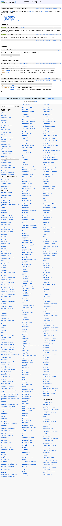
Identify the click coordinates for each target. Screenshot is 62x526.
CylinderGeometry (5, 431)
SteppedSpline (46, 280)
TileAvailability (47, 310)
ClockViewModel (46, 415)
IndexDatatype (25, 296)
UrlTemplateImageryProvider (50, 351)
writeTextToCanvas (47, 397)
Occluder (24, 434)
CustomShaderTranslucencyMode (8, 429)
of (22, 436)
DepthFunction (4, 455)
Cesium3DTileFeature (6, 281)
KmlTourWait (25, 335)
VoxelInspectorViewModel (49, 471)
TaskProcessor (46, 297)
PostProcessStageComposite (49, 168)
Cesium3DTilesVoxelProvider (8, 295)
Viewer (44, 460)
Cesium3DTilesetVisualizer (7, 288)
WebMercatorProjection (48, 392)
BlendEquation (4, 237)
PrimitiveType (46, 177)
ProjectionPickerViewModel (49, 446)
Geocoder (45, 424)
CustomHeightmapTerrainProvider (9, 424)
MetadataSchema (26, 399)
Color (2, 333)
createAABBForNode (5, 384)
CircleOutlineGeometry (6, 307)
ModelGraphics (25, 414)
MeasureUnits (4, 142)
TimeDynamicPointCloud (48, 322)
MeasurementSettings (6, 140)
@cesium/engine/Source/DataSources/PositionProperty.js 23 (48, 8)
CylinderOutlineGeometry (7, 436)
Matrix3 (24, 380)
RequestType (46, 223)
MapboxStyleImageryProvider (29, 364)
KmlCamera (24, 325)
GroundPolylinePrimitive (28, 246)
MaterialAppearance (27, 371)
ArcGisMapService (5, 203)
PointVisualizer (47, 124)
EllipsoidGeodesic (26, 115)
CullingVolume (4, 419)
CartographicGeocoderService (8, 273)
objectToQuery (25, 429)
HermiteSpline (25, 262)
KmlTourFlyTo (25, 333)
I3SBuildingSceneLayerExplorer (50, 432)
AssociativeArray (5, 209)
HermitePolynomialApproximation (30, 260)
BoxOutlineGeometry (6, 254)
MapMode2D (24, 366)
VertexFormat (46, 358)
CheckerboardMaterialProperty (8, 302)
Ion (23, 304)
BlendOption (4, 242)
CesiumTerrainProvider (6, 297)
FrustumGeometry (26, 165)
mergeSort (24, 383)
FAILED (23, 154)
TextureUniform (46, 307)
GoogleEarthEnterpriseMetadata (30, 226)
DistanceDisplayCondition (7, 467)
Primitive (45, 173)
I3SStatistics (25, 277)
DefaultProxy (4, 451)
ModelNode (24, 416)
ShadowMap (45, 249)
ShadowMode (45, 250)
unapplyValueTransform (48, 344)
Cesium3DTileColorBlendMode (8, 278)
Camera (2, 261)
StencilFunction (47, 276)
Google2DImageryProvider (28, 220)
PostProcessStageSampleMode (50, 172)
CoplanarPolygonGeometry (7, 368)
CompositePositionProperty (9, 17)
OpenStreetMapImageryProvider (29, 439)
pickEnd (24, 470)
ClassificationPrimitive (7, 309)
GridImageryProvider (27, 239)
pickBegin (24, 467)
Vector (2, 185)
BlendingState (4, 240)
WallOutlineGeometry (48, 384)
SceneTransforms (47, 238)
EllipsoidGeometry (26, 117)
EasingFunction (26, 105)
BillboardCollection (6, 223)
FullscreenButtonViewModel (49, 422)
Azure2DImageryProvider (7, 218)
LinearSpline (25, 354)
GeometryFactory (26, 185)
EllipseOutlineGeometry (28, 112)
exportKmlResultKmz (27, 149)
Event (23, 27)
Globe (23, 214)
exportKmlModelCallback (28, 146)
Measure (3, 135)
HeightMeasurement (5, 130)
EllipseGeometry (26, 106)
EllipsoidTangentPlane (27, 127)
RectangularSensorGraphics (7, 173)
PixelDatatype (25, 475)
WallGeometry (46, 379)
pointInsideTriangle (48, 118)
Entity (23, 130)
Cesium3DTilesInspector (49, 408)
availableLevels (5, 213)
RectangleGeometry (47, 202)
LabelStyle (24, 342)
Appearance (3, 198)
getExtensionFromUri (27, 201)
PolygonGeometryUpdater (49, 127)
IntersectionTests (26, 301)
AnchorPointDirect (5, 194)
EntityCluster (25, 132)
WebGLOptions (46, 387)
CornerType (3, 373)
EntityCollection (26, 134)
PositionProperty (47, 161)
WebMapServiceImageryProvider (50, 389)
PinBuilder (24, 474)
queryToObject (46, 196)
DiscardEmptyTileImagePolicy (8, 463)
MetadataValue (25, 402)
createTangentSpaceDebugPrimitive (9, 405)
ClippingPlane (4, 316)
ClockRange (3, 324)
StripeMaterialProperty (49, 285)
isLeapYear (24, 315)
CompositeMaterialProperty (7, 348)
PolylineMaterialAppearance (50, 149)
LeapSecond (24, 347)
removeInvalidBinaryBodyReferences (52, 214)
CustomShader (4, 426)
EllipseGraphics (26, 110)
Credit (2, 412)
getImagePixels (26, 208)
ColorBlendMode (5, 334)
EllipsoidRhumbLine (27, 124)
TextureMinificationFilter (49, 305)
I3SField (24, 270)
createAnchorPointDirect (7, 385)
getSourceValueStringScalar (29, 211)
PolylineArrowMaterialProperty (50, 136)
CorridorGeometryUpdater (7, 379)
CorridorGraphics (5, 380)
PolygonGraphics (47, 129)
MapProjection (25, 368)
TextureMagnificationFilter (50, 304)
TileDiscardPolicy (47, 314)
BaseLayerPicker (47, 405)
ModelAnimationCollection (28, 409)
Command (45, 417)
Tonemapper (45, 334)
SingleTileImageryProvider (49, 257)
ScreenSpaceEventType (48, 245)
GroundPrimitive (26, 248)
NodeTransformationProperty (29, 428)
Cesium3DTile (4, 276)
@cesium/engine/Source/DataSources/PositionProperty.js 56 (48, 40)
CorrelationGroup (5, 375)
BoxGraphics (4, 252)
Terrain (45, 298)
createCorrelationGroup (7, 389)
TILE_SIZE (45, 309)
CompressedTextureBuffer (7, 353)
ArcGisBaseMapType (5, 199)
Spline (44, 271)
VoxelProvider (46, 373)
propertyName (46, 184)
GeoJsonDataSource (26, 178)
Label (23, 337)
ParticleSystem (26, 453)
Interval (24, 303)
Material (24, 369)
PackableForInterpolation (28, 446)
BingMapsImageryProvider (7, 233)
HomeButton (45, 427)
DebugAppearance (5, 446)
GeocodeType (25, 173)
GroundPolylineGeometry (28, 244)
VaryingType (46, 353)
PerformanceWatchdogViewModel (50, 442)
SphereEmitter (46, 264)
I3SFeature (24, 268)
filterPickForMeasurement (7, 124)
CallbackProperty (5, 259)
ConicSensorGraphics (6, 163)
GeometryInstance (26, 187)
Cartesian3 (23, 63)
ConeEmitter (4, 360)
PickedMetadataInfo (27, 468)
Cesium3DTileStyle (5, 293)
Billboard (3, 221)
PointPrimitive (46, 120)
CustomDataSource (5, 422)
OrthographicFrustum (27, 443)
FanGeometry (4, 178)
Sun (44, 292)
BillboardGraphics (5, 225)
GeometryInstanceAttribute (28, 189)
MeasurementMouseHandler (7, 138)
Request (45, 216)
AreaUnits (3, 116)
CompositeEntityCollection (7, 346)
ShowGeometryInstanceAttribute (50, 252)
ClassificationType (6, 310)
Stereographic (46, 281)
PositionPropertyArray (48, 163)
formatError (25, 160)
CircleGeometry (5, 305)
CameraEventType (5, 264)
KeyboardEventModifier (27, 323)
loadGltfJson (25, 357)
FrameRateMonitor (26, 161)
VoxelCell (45, 368)
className (3, 312)
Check (2, 300)
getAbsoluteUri (26, 197)
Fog (23, 158)
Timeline (45, 456)
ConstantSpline (5, 365)
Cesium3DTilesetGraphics (7, 286)
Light (23, 349)
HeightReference (26, 258)
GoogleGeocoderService (27, 232)
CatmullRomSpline (5, 274)
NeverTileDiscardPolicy (28, 426)
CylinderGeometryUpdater (7, 432)
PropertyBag (46, 182)
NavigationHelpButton (48, 437)
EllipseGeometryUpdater (28, 108)
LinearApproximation (27, 352)
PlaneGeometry (46, 108)
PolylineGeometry (47, 142)
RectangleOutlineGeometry (49, 208)
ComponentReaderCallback (7, 343)
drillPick (3, 473)
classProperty (4, 314)
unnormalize (46, 349)
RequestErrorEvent (47, 218)
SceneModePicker (47, 449)
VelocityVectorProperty (49, 356)
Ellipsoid (24, 113)
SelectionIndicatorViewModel (50, 454)
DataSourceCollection (6, 443)
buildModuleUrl (5, 256)
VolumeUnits (4, 157)
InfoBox (45, 434)
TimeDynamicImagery (48, 321)
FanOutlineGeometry (6, 184)
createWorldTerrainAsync (7, 410)
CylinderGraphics (5, 434)
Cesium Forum (51, 99)
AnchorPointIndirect (6, 196)
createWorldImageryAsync (7, 408)
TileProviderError (47, 317)
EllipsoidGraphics (26, 120)
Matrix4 (24, 381)
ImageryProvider (26, 291)
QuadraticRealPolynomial (49, 187)
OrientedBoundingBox (27, 441)
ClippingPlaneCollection (7, 317)
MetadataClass (25, 388)
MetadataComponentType (27, 392)
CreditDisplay (4, 414)
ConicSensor (4, 161)
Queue (44, 197)
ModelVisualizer (26, 417)
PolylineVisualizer (48, 153)
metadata (24, 387)
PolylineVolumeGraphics (49, 158)
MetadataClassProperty (27, 390)
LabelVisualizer (26, 344)
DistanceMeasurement (6, 119)
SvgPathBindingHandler (6, 148)
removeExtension (47, 213)
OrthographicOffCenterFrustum (29, 444)
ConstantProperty (5, 363)
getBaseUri (24, 199)
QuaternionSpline (47, 194)
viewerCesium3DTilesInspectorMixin (52, 461)
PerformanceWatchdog (48, 441)
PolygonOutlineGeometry (49, 132)
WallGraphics (46, 382)
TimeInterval (46, 324)
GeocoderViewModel (47, 425)
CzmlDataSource (5, 438)
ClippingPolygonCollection (7, 321)
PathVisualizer (26, 456)
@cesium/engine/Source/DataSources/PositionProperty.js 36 (48, 34)
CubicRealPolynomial (6, 415)
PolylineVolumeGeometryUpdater (50, 156)
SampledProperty (47, 230)
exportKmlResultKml (27, 148)
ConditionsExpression (6, 358)
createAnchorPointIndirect (7, 387)
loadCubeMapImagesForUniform (29, 356)
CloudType (3, 331)
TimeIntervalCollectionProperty (51, 331)
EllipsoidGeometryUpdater (28, 118)
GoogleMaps (24, 234)
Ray (44, 199)
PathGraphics (25, 455)
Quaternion (45, 192)
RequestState (46, 221)
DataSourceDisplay (5, 444)
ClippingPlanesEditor (6, 118)
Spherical (45, 269)
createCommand (46, 418)
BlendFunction (4, 238)
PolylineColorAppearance (49, 139)
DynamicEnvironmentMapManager (8, 477)
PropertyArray (46, 180)
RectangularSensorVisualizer (8, 175)
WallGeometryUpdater (48, 380)
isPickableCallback (6, 133)
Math (23, 376)
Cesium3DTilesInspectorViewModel (51, 410)
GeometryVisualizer (27, 196)
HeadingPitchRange (26, 250)
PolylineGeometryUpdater (49, 144)
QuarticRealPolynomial (48, 190)
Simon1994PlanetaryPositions (50, 254)
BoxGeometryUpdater (6, 250)
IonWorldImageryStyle (27, 313)
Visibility (45, 365)
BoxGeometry (4, 249)
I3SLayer (24, 274)
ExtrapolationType (26, 153)
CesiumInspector (47, 412)
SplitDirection (46, 273)
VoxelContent (46, 370)
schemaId (45, 240)
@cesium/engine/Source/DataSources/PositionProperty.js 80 (48, 80)
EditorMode (3, 123)
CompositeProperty (5, 352)
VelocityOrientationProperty (50, 355)
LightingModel (25, 351)
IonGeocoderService (27, 308)
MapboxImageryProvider (27, 363)
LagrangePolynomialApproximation (30, 345)
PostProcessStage (47, 165)
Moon (23, 419)
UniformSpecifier (47, 346)
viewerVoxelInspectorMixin (49, 468)
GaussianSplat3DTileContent (29, 170)
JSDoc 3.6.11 (36, 102)
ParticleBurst (25, 450)
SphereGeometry (46, 266)
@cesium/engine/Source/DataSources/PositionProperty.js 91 (48, 50)
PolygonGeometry (47, 125)
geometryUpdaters (26, 194)
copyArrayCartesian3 (6, 372)
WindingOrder (46, 396)
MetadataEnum (25, 393)
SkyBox (44, 261)
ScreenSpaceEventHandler (49, 244)
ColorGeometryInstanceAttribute (9, 336)
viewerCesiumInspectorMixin (50, 463)
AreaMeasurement (5, 114)
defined (3, 453)
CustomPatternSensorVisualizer (9, 169)
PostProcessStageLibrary (49, 170)
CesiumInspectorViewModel (49, 413)
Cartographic (4, 271)
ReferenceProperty (47, 211)
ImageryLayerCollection (28, 287)
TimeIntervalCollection (49, 326)
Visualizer (45, 367)
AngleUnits (3, 112)
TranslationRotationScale (49, 339)
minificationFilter (27, 404)
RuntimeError (46, 226)
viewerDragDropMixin (48, 465)
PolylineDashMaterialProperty (50, 141)
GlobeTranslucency (26, 216)
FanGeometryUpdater (6, 180)
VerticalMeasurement (6, 154)
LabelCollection (26, 339)
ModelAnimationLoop (27, 411)
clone (2, 328)
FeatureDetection (26, 156)
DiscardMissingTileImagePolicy (9, 465)
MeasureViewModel (5, 143)
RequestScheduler (47, 220)
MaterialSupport (26, 373)
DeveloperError (5, 458)
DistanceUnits (4, 121)
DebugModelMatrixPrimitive (7, 450)
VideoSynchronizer (47, 361)
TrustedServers (46, 343)
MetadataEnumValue (26, 395)
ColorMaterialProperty (6, 338)
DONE (2, 471)
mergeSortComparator (27, 385)
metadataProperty (26, 397)
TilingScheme (46, 319)
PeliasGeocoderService (27, 458)
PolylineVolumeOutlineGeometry (50, 160)
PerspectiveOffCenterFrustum (29, 465)
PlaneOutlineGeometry (48, 113)
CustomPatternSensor (6, 166)
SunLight (45, 293)
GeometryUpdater (26, 192)
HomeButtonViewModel (48, 429)
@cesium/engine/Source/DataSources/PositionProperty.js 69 (48, 63)
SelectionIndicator (48, 453)
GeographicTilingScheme (28, 177)
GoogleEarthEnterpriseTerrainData (30, 228)
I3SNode (24, 275)
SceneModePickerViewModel (49, 451)
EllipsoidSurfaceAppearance (29, 125)
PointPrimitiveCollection (49, 122)
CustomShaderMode (5, 427)
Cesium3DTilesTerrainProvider (8, 292)
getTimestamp (25, 213)
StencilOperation (47, 278)
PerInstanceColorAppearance (29, 462)
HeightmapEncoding (26, 255)
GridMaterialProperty (27, 241)
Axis (2, 214)
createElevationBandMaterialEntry (9, 397)
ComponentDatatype (5, 341)
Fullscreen (24, 168)
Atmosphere (3, 211)
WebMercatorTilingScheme (49, 394)
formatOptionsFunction (6, 126)
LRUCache (24, 359)
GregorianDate (25, 238)
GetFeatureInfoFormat (27, 202)
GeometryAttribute (26, 182)
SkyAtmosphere (46, 259)
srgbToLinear (46, 274)
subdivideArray (46, 290)
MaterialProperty (26, 375)
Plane (44, 106)
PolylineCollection (48, 137)
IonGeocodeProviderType (28, 306)
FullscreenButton (47, 420)
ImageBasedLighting (27, 282)
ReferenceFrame (19, 40)
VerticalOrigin (46, 360)
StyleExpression (47, 288)
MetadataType (25, 400)
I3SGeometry (25, 272)
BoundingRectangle (5, 244)
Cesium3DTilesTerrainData (7, 290)
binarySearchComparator (7, 230)
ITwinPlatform (25, 320)
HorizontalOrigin (26, 265)
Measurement (4, 136)
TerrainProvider (47, 302)
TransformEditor (5, 150)
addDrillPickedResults (6, 193)
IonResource (25, 311)
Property (7, 56)
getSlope (3, 128)
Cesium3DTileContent (6, 280)
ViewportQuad (46, 363)
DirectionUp (4, 462)
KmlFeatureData (26, 328)
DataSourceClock (5, 441)
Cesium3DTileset (5, 285)
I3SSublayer (25, 279)
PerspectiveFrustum (27, 463)
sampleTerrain (46, 232)
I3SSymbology (25, 280)
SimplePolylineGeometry (49, 256)
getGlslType (25, 206)
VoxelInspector (46, 470)
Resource (45, 225)
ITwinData (24, 318)
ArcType (3, 208)
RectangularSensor (5, 171)
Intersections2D (26, 299)
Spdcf (44, 262)
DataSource (3, 439)
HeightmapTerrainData (27, 256)
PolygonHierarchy (47, 130)
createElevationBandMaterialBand (9, 395)
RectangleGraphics (47, 206)
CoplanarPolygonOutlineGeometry (9, 370)
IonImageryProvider (27, 310)
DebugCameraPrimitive (6, 448)
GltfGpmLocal (25, 218)
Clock (2, 322)
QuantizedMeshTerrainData (49, 189)
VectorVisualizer (5, 189)
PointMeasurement (5, 145)
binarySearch (4, 228)
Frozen (23, 163)
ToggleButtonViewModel (48, 458)
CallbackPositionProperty (9, 16)
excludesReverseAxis (27, 142)
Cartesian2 (3, 266)
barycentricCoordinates (7, 220)
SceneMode (45, 237)
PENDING (24, 460)
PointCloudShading (47, 115)
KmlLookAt (24, 330)
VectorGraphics (5, 187)
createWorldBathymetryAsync (8, 407)
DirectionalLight (5, 460)
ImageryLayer (25, 286)
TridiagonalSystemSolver (49, 341)
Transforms (45, 337)
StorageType (46, 283)
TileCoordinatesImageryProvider (51, 312)
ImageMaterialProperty (27, 284)
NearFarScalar (25, 423)
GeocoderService (26, 172)
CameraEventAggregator (6, 262)
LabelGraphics (25, 340)
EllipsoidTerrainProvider (28, 129)
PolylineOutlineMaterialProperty (51, 151)
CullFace (3, 417)
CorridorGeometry (5, 377)
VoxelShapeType (46, 375)
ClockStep (3, 326)
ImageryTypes (25, 292)
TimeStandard (46, 332)
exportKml (24, 144)
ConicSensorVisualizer (6, 164)
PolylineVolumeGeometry (49, 154)
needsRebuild (25, 424)
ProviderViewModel (47, 448)
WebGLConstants (46, 385)
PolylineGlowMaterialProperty (50, 146)
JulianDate (8, 70)
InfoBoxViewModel (47, 436)
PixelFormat (46, 105)
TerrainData (46, 300)
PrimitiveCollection (48, 175)
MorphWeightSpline (26, 421)
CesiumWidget (4, 298)
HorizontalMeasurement (6, 131)
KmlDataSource (25, 327)
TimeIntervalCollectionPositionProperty (11, 20)
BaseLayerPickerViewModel (49, 406)
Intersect (24, 298)
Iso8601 (24, 316)
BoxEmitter (3, 247)
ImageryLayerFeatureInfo (28, 289)
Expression (24, 151)
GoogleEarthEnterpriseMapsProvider (31, 224)
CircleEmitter (4, 304)
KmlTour (24, 332)
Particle (24, 448)
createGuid (3, 402)
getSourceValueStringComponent (30, 209)
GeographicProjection (27, 175)
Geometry (24, 180)
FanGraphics (4, 182)
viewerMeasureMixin (6, 155)
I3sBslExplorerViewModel (49, 430)
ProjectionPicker (47, 444)
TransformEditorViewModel (7, 152)
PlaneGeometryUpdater (48, 110)
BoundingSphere (5, 245)
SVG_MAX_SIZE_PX (47, 295)
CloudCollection (5, 329)
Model (23, 405)
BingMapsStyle (4, 235)
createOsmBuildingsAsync (7, 403)
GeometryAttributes (27, 184)
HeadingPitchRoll (26, 251)
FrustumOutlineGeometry (28, 166)
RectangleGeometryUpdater (49, 204)
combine (3, 340)
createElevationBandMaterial (8, 393)
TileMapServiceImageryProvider (50, 316)
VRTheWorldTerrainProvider (49, 377)
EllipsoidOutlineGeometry (28, 122)
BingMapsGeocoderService (7, 232)
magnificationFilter (27, 361)
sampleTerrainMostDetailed (49, 233)
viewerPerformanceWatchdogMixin (51, 466)
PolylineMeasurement (6, 147)
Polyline (45, 134)
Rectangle (45, 201)
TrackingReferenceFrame (49, 336)
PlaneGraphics (46, 112)
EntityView (24, 136)
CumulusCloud (4, 420)
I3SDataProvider (26, 267)
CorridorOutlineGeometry (7, 382)
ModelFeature (25, 412)
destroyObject (4, 456)
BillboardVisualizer (6, 226)
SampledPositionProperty (9, 19)
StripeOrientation (47, 286)
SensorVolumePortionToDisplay (50, 247)
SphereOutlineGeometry (48, 268)
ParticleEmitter (26, 451)
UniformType (46, 348)
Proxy (44, 185)
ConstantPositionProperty (9, 18)
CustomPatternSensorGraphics (8, 168)
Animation (45, 401)
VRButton (45, 473)
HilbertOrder (25, 263)
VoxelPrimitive (46, 372)
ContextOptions (5, 367)
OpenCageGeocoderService (28, 438)
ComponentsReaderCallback (7, 345)
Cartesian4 (3, 269)
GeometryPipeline (26, 190)
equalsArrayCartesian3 (27, 137)
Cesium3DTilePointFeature (7, 283)
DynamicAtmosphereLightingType (9, 475)
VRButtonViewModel (47, 475)
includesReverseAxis (27, 294)
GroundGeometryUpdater (27, 243)
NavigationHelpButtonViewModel (50, 439)
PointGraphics (46, 117)
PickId (23, 472)
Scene (44, 235)
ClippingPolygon (5, 319)
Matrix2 (24, 378)
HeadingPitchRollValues (28, 253)
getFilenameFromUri (27, 204)
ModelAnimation (26, 407)
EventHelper (25, 141)
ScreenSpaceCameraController (50, 242)
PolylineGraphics (47, 148)
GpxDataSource (25, 236)
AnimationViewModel (48, 403)
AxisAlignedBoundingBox (7, 216)
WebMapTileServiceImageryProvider (51, 391)
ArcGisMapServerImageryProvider (9, 201)
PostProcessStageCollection (50, 166)
